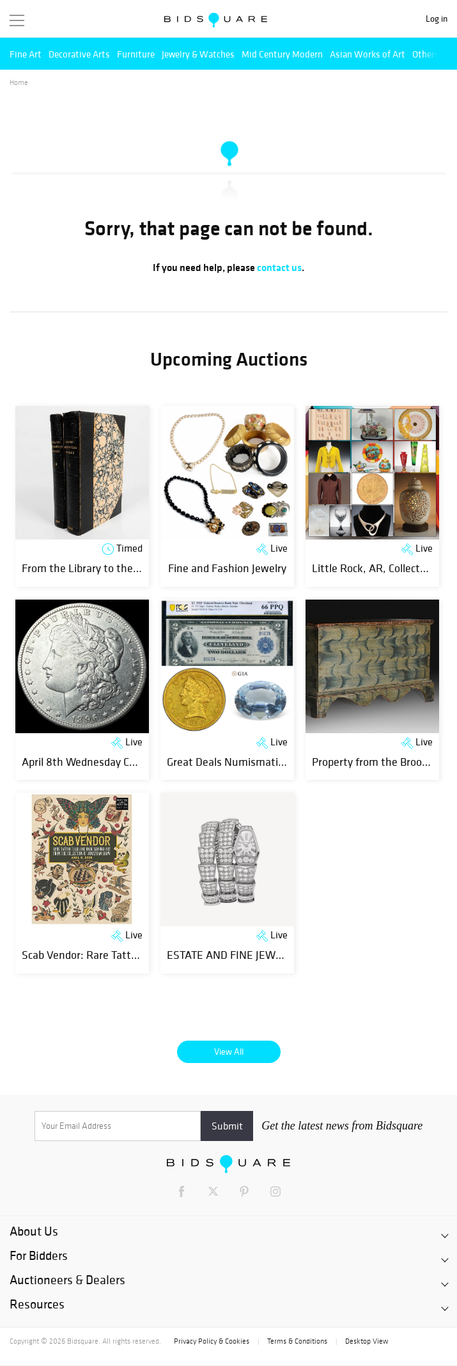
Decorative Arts (79, 54)
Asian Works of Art (367, 54)
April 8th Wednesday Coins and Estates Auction (135, 761)
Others (425, 54)
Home (19, 82)
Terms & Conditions (297, 1341)
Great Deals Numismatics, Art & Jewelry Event (276, 761)
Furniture (136, 54)
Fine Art (26, 54)
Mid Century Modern (282, 54)
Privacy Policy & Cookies (211, 1341)
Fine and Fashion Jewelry (227, 568)
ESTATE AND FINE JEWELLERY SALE (254, 954)
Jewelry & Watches (198, 54)
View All (229, 1051)
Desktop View (366, 1341)
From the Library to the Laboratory (104, 568)
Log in (436, 19)
